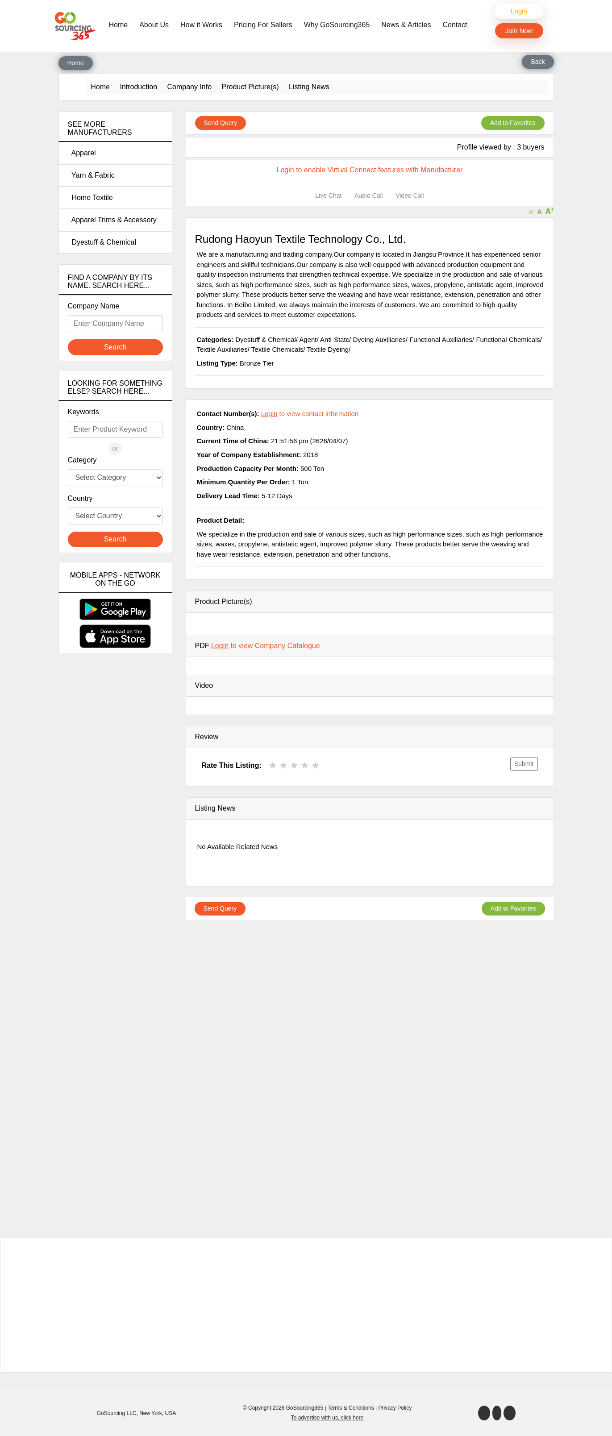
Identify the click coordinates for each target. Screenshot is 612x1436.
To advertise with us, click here (327, 1418)
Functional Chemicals (508, 339)
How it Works (201, 25)
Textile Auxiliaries (222, 349)
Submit (524, 763)
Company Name (94, 306)
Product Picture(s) (250, 87)
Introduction (138, 87)
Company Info (189, 87)
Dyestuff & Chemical (102, 242)
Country (80, 498)
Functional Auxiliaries (440, 339)
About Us (154, 25)
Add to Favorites (513, 122)
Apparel (82, 153)
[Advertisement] (115, 818)
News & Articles (406, 25)
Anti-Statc (334, 339)
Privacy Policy (395, 1408)
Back (538, 61)
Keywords (83, 412)
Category (82, 460)
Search (115, 347)
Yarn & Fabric (91, 175)
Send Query (220, 122)
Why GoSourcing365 (337, 25)
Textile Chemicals (277, 349)
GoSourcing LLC (117, 1413)
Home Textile (90, 197)
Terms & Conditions (351, 1408)
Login (519, 11)
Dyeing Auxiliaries (379, 339)
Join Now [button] (519, 30)
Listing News (309, 87)
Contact (454, 25)
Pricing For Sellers (263, 25)
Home (121, 24)
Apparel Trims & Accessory (112, 220)
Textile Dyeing (328, 349)
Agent (307, 339)
